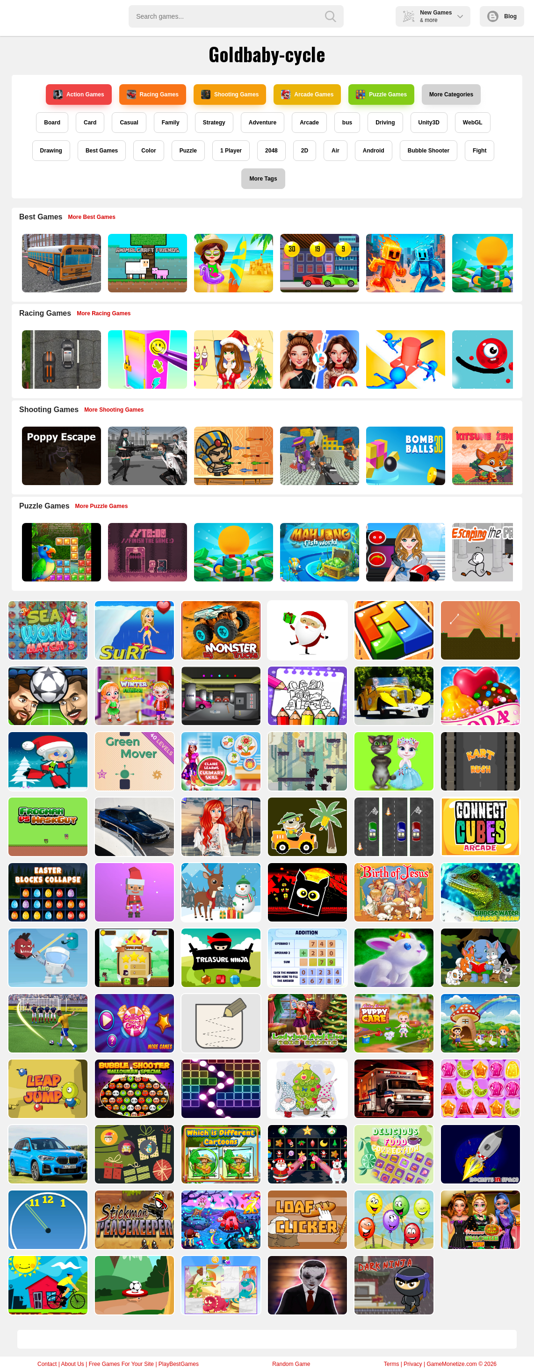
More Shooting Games (114, 410)
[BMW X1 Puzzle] (47, 1154)
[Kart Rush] (479, 761)
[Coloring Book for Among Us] (306, 696)
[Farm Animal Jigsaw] (479, 1023)
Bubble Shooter (428, 150)
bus (347, 122)
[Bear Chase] (306, 761)
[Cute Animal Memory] (479, 958)
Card (90, 122)
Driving (385, 122)
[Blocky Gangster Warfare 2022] (318, 456)
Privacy (413, 1364)
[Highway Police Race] (60, 359)
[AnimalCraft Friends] (146, 263)
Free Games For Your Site (121, 1364)
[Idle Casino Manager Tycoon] (490, 263)
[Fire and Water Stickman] (404, 263)
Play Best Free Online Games (48, 16)
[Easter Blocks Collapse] (47, 892)
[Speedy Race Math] (318, 263)
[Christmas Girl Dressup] (232, 359)
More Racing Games (103, 313)
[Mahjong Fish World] (318, 552)
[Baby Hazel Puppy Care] (393, 1023)
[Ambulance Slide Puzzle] (393, 1089)
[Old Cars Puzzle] (393, 696)
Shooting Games (230, 94)
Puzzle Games (381, 94)
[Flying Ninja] (133, 958)
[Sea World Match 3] (47, 630)
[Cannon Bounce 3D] (404, 456)
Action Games (78, 94)
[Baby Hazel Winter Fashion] (133, 696)
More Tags (263, 178)
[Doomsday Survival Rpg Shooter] (146, 456)
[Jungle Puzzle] (60, 552)
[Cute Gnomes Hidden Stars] (306, 1089)
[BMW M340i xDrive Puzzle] (133, 827)
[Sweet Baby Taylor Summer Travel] (232, 263)
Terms (391, 1364)
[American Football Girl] (404, 552)
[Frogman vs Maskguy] (47, 827)
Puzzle (188, 150)
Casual (129, 122)
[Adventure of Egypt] (232, 456)
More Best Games (91, 217)
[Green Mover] (133, 761)
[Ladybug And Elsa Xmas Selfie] (306, 1023)
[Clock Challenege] (47, 1220)
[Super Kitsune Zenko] (490, 456)
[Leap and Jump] (47, 1089)
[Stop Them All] (404, 359)
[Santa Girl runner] (47, 761)
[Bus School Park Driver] (60, 263)
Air (335, 150)
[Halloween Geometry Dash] (306, 892)
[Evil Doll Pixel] (306, 1285)
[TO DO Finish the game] (146, 552)
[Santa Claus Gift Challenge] (306, 630)
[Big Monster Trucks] (220, 630)
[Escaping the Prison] (490, 552)
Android (373, 150)
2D (304, 150)
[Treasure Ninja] (220, 958)
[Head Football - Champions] (47, 696)
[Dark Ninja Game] (393, 1285)
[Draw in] (220, 1023)
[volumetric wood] (393, 630)
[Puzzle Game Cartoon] (220, 1285)
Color (148, 150)
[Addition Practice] (306, 958)
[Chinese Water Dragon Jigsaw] (479, 892)
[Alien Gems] (47, 958)
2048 (271, 150)
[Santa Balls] (133, 892)
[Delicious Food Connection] (393, 1154)
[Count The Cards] (133, 1154)
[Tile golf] (479, 630)
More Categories (451, 94)
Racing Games (153, 94)
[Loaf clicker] (306, 1220)
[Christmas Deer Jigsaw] (220, 892)
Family (171, 122)
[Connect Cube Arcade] (479, 827)
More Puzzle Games (101, 506)
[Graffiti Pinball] (490, 359)
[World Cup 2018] (47, 1023)
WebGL (473, 122)
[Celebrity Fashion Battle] (318, 359)
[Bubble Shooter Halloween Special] (133, 1089)
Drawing (51, 150)
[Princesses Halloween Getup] (479, 1220)
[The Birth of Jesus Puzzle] (393, 892)
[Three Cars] (393, 827)
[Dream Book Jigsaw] (220, 1220)
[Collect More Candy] (133, 1023)
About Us (72, 1364)
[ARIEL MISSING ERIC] (220, 827)
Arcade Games (307, 94)
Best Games (102, 150)
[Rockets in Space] (479, 1154)
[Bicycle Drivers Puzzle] (47, 1285)
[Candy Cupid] (479, 696)
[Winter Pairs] (306, 1154)
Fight (479, 150)
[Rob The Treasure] (220, 696)
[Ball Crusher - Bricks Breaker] (220, 1089)
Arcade (309, 122)
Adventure (262, 122)
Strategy (214, 122)
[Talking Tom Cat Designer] (393, 761)
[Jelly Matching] (479, 1089)
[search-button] (330, 16)
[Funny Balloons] (393, 1220)
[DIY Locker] (146, 359)
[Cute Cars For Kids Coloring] (306, 827)
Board (52, 122)
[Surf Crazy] (133, 630)
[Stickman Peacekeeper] (133, 1220)
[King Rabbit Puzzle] (393, 958)
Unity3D (429, 122)
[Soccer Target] (133, 1285)
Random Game (291, 1364)
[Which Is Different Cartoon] (220, 1154)
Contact (47, 1364)
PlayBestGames (179, 1364)
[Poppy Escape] (60, 456)
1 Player (231, 150)
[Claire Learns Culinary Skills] (220, 761)
